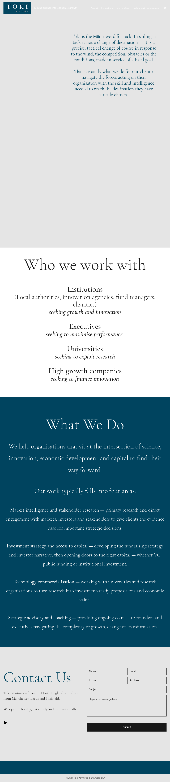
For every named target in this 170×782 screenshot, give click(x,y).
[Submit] (127, 727)
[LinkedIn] (165, 8)
